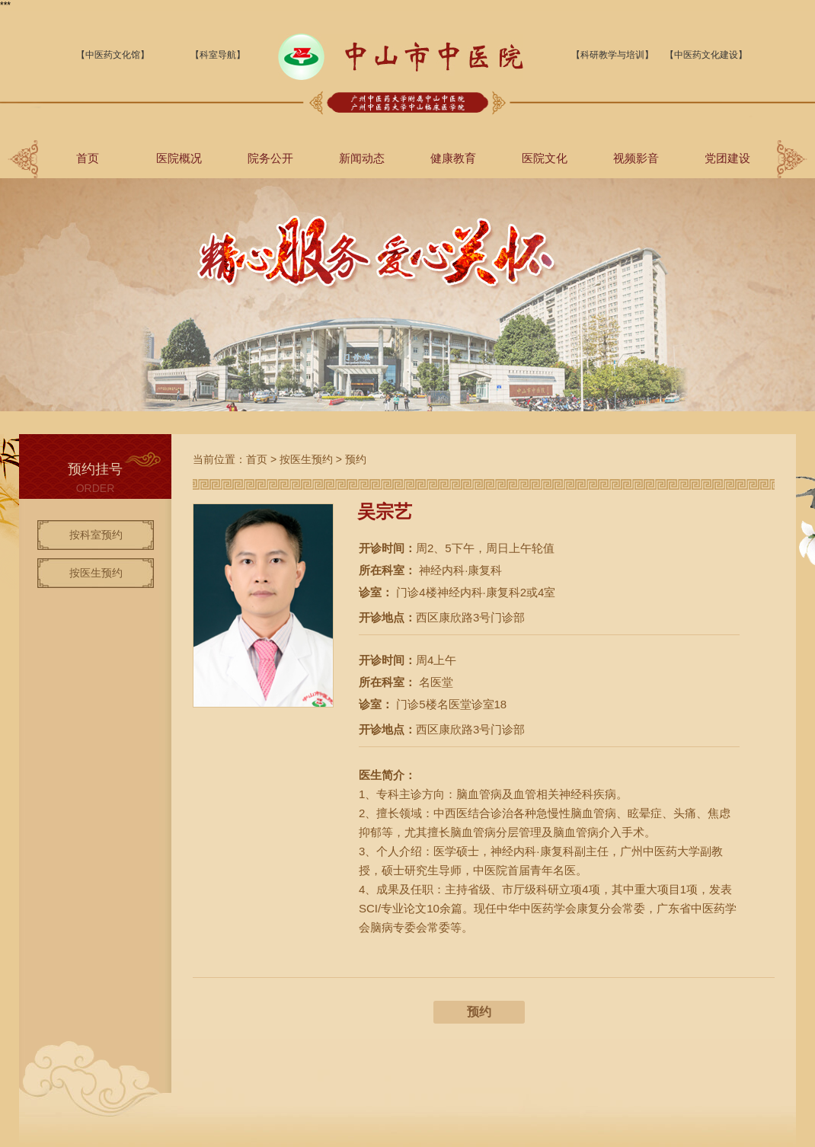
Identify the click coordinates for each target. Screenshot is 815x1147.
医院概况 (179, 158)
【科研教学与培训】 (612, 55)
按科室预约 (96, 535)
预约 (355, 459)
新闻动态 (362, 158)
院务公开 (270, 158)
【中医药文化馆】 (112, 55)
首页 (87, 158)
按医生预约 (96, 573)
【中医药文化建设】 (706, 55)
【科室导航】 (217, 55)
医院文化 (544, 158)
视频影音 (636, 158)
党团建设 (727, 158)
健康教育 (453, 158)
